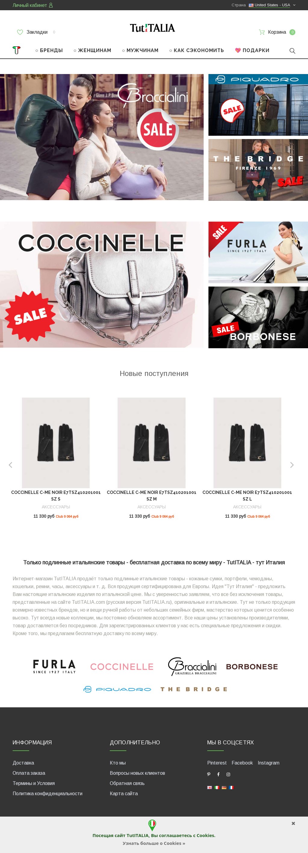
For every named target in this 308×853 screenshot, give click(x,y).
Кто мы (118, 762)
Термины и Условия (34, 783)
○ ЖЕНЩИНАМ (92, 50)
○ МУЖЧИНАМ (140, 50)
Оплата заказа (29, 773)
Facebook (242, 762)
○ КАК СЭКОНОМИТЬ (196, 50)
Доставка (23, 762)
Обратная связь (127, 783)
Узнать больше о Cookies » (154, 843)
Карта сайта (124, 793)
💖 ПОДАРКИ (252, 50)
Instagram (268, 762)
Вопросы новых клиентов (137, 773)
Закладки (36, 32)
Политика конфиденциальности (47, 793)
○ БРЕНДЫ (49, 50)
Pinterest (217, 762)
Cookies (205, 835)
